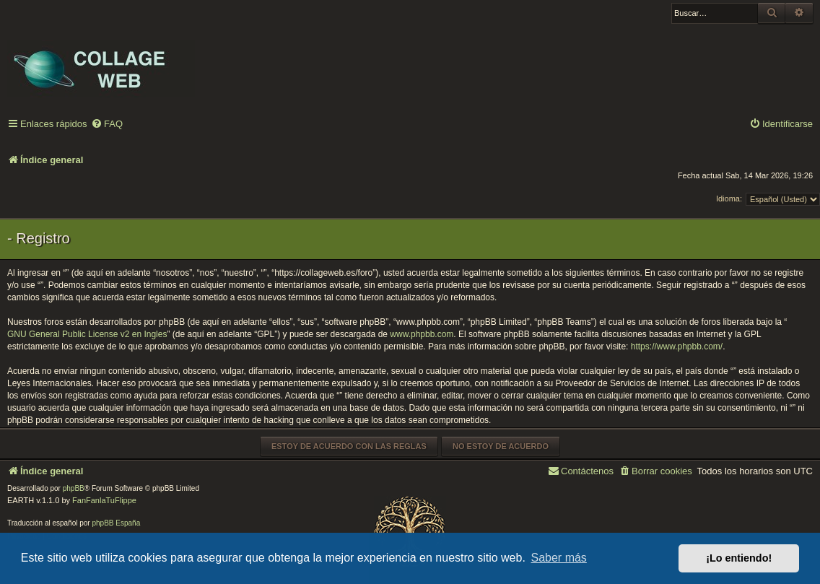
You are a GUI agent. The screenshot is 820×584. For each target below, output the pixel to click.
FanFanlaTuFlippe (104, 500)
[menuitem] (107, 124)
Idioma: (729, 198)
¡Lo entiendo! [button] (739, 558)
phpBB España (116, 523)
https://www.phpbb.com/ (677, 346)
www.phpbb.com (421, 334)
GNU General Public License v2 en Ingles (87, 334)
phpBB (73, 488)
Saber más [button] (559, 558)
